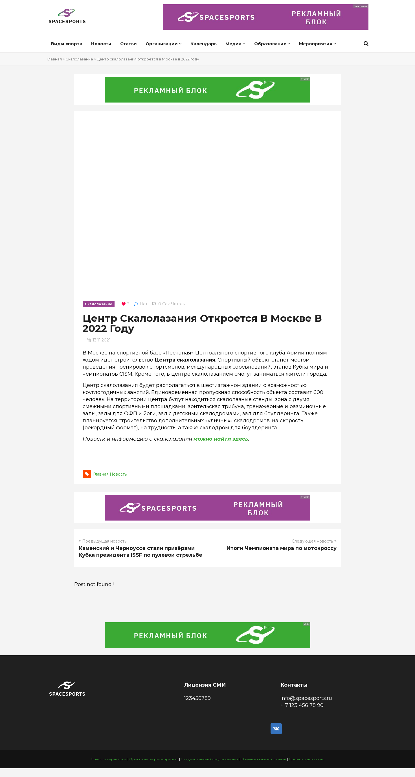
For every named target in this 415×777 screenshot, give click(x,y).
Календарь (203, 43)
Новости (101, 43)
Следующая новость (314, 541)
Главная (54, 59)
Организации (164, 43)
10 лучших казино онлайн (263, 759)
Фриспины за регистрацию (153, 759)
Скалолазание (79, 59)
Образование (272, 43)
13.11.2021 (102, 340)
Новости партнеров (109, 759)
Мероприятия (317, 43)
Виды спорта (66, 43)
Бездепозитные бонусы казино (209, 759)
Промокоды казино (306, 759)
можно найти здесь (221, 439)
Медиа (235, 43)
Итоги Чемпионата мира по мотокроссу (281, 548)
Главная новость (110, 474)
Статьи (128, 43)
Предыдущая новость (102, 541)
